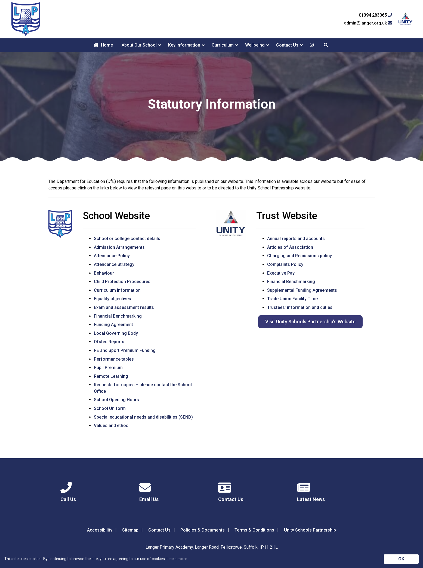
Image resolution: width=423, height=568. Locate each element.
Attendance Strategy (114, 264)
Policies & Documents (202, 530)
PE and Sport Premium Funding (125, 350)
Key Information (184, 45)
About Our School (139, 45)
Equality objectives (112, 298)
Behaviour (104, 273)
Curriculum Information (117, 290)
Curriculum (223, 45)
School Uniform (110, 408)
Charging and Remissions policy (299, 255)
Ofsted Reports (109, 341)
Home (103, 45)
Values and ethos (111, 425)
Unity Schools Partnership (310, 530)
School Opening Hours (116, 399)
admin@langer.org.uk (368, 23)
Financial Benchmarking (118, 316)
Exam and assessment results (124, 307)
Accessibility (99, 530)
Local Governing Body (116, 333)
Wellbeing (255, 45)
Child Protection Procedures (122, 281)
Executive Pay (281, 273)
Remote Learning (111, 376)
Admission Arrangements (119, 247)
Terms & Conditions (254, 530)
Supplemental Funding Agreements (302, 290)
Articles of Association (290, 247)
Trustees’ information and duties (299, 307)
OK (401, 558)
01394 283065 (375, 15)
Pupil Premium (108, 367)
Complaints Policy (285, 264)
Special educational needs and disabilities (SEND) (143, 417)
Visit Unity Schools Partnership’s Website (310, 321)
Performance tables (114, 359)
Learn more (176, 559)
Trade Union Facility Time (292, 298)
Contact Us (287, 45)
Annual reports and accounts (296, 238)
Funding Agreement (113, 324)
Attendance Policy (112, 255)
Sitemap (130, 530)
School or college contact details (127, 238)
